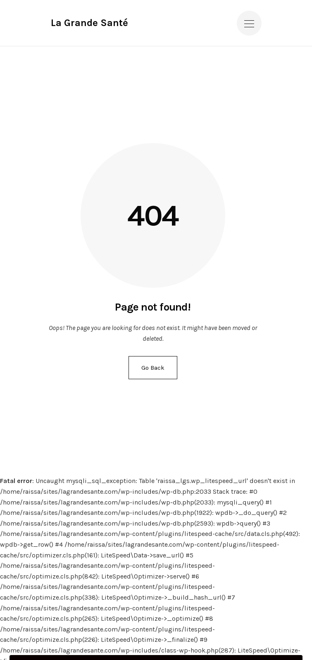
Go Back (152, 367)
